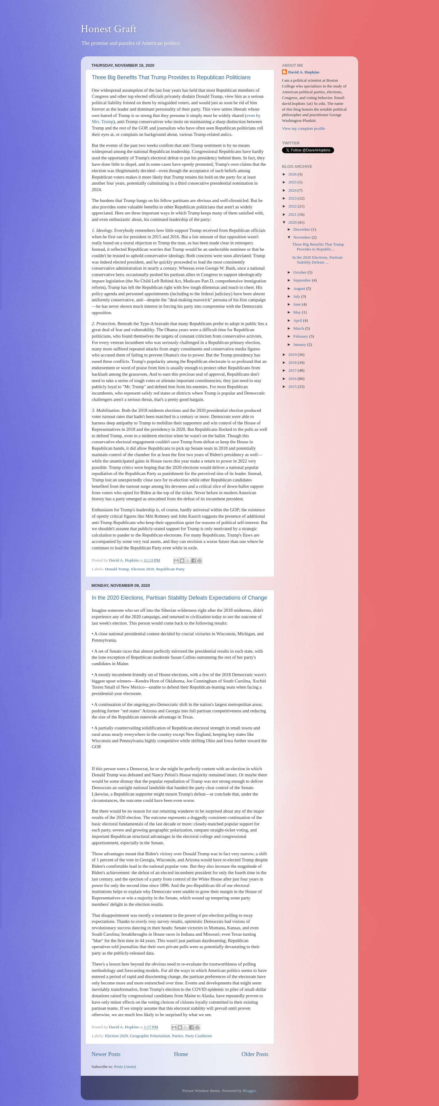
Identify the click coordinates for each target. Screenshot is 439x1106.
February (301, 336)
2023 (293, 198)
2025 (293, 182)
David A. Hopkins (303, 72)
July (297, 296)
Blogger (249, 1090)
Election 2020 (142, 569)
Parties (178, 1035)
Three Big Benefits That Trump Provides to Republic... (318, 246)
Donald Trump (117, 569)
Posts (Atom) (125, 1066)
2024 (293, 190)
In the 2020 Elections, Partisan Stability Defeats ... (317, 259)
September (302, 280)
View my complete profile (303, 128)
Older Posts (254, 1054)
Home (181, 1054)
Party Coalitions (198, 1035)
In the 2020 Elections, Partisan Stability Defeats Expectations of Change (179, 598)
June (297, 304)
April (298, 320)
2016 (293, 378)
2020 (293, 222)
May (297, 312)
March (299, 328)
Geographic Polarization (150, 1035)
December (302, 229)
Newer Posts (105, 1054)
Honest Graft (109, 29)
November (302, 237)
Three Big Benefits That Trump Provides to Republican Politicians (171, 77)
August (299, 288)
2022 (293, 206)
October (300, 272)
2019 (293, 354)
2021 (293, 214)
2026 (293, 174)
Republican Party (170, 569)
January (300, 344)
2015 (293, 386)
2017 (293, 370)
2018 (293, 362)
